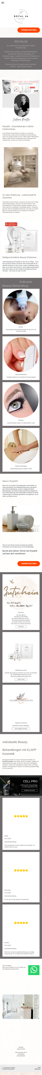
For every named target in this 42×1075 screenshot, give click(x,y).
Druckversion (6, 1067)
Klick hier (21, 626)
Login (39, 1067)
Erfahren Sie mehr (29, 790)
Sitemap (13, 1067)
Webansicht (37, 1068)
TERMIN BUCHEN (28, 30)
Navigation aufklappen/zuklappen (21, 3)
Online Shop (20, 679)
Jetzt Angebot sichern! (21, 728)
